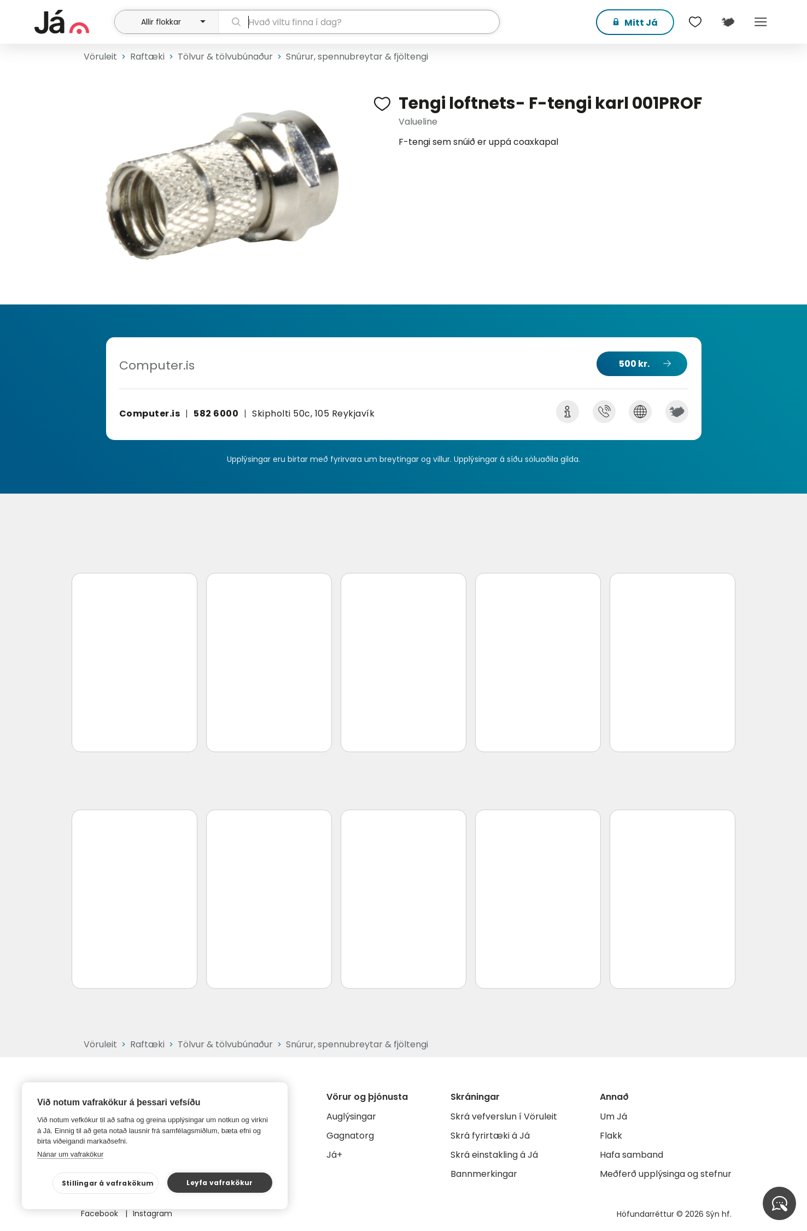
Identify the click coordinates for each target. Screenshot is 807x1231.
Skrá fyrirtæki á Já (490, 1135)
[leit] (359, 21)
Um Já (613, 1116)
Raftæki (147, 56)
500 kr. (634, 363)
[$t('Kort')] (728, 22)
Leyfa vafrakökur (219, 1182)
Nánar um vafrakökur (70, 1154)
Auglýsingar (351, 1116)
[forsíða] (73, 22)
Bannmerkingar (484, 1174)
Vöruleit (100, 56)
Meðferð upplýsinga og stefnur (666, 1174)
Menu (760, 22)
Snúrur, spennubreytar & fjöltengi (357, 56)
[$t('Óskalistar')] (695, 22)
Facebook (100, 1213)
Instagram (152, 1213)
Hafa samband (631, 1154)
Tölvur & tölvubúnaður (225, 56)
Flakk (611, 1135)
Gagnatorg (350, 1135)
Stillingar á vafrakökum (108, 1183)
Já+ (334, 1154)
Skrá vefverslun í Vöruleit (504, 1116)
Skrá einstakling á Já (494, 1154)
